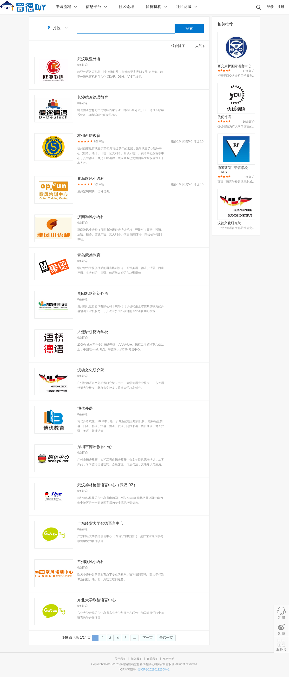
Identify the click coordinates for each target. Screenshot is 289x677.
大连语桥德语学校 (92, 332)
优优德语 (224, 117)
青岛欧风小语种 (90, 178)
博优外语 (85, 408)
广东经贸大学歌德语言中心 (100, 523)
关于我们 (120, 659)
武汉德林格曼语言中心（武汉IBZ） (107, 485)
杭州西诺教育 (88, 136)
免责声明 (168, 659)
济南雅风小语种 (90, 217)
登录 (270, 7)
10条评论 (249, 121)
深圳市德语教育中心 (94, 447)
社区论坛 (126, 7)
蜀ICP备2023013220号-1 (154, 669)
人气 (198, 46)
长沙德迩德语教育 (92, 97)
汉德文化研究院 (90, 370)
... (134, 638)
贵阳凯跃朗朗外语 (92, 293)
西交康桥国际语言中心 (234, 66)
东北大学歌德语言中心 (96, 600)
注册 (280, 7)
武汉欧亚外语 (88, 59)
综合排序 (178, 46)
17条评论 (249, 71)
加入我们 (136, 659)
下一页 (148, 638)
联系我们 (152, 659)
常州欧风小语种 (90, 562)
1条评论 (249, 177)
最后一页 (166, 638)
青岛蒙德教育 (88, 255)
